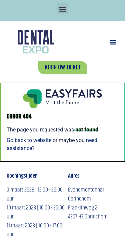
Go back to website (29, 140)
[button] (62, 8)
